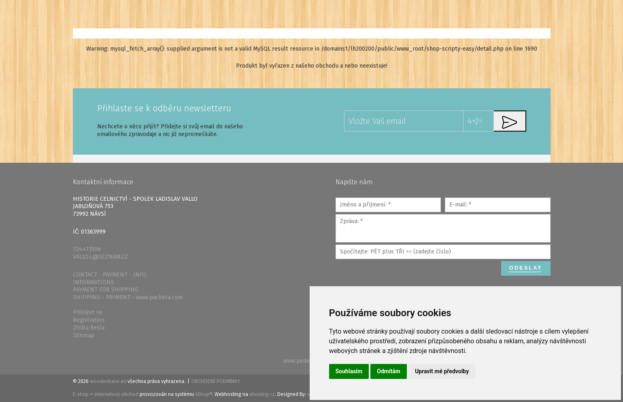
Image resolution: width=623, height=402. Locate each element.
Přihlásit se (87, 312)
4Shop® (203, 394)
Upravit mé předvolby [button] (442, 371)
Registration (88, 320)
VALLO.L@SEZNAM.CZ (100, 256)
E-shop (81, 394)
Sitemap (83, 335)
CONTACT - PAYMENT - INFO (110, 274)
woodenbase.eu (108, 381)
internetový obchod (116, 394)
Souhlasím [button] (349, 371)
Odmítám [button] (388, 371)
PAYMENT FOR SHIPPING (105, 289)
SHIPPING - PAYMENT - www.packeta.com (128, 297)
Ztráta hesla (88, 327)
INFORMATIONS (93, 282)
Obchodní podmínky (215, 381)
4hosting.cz (262, 394)
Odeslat (525, 268)
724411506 (87, 249)
